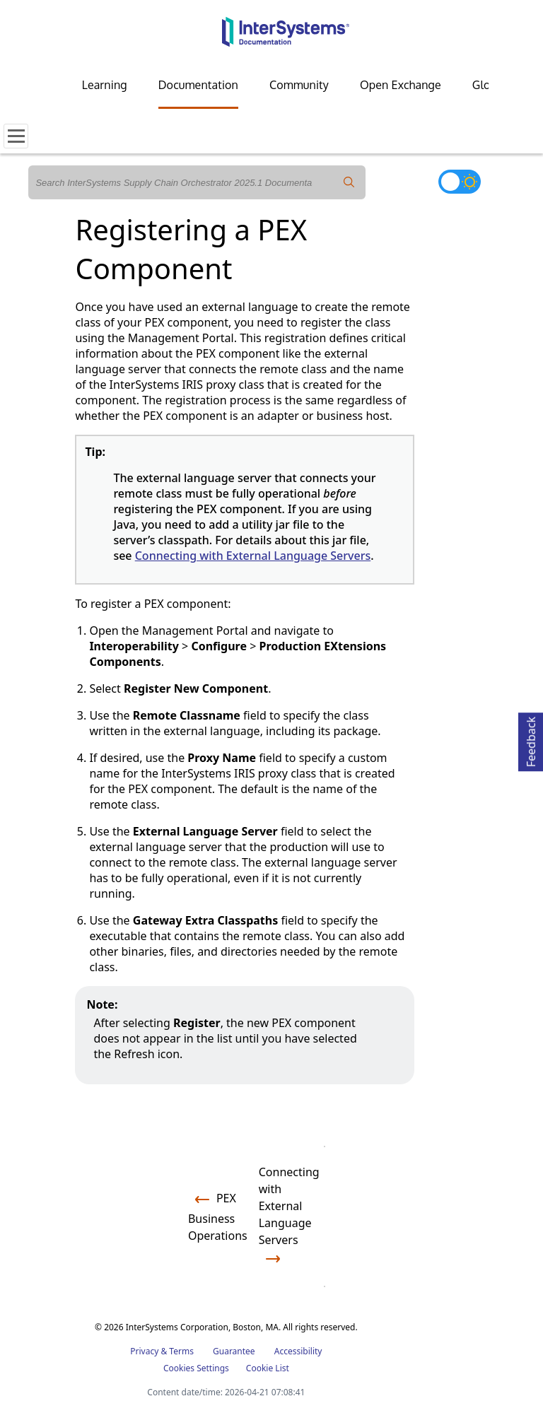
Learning (104, 85)
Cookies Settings (196, 1368)
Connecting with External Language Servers (253, 555)
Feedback (531, 739)
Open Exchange (400, 85)
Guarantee (234, 1351)
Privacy (144, 1351)
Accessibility (298, 1351)
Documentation (198, 85)
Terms (181, 1351)
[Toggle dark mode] (459, 182)
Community (299, 85)
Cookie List (267, 1368)
